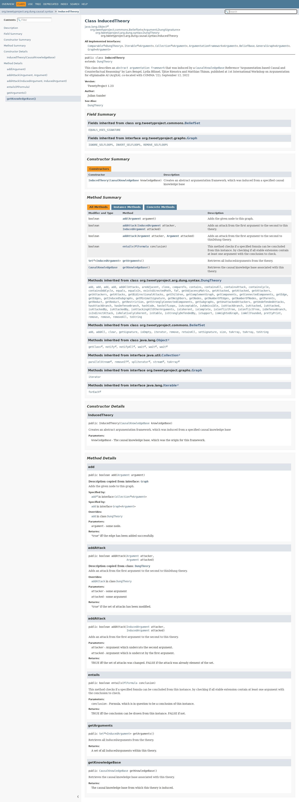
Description (11, 27)
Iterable (131, 45)
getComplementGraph (200, 294)
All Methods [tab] (98, 207)
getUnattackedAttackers (233, 301)
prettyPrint (272, 313)
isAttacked (253, 305)
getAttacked (220, 290)
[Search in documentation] (261, 12)
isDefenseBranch (273, 309)
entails (128, 246)
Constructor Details (16, 51)
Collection (162, 45)
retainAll (188, 331)
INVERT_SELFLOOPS (128, 144)
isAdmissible (209, 305)
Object (161, 340)
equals (120, 290)
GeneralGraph (265, 45)
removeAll (120, 316)
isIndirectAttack (100, 313)
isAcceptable (187, 305)
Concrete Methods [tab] (160, 207)
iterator (160, 331)
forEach (93, 391)
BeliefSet (192, 123)
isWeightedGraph (226, 313)
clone (165, 287)
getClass (94, 346)
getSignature (128, 331)
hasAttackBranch (99, 305)
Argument (150, 29)
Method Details (13, 63)
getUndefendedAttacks (268, 301)
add (125, 218)
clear (112, 331)
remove (93, 316)
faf (176, 290)
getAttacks (117, 294)
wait (141, 346)
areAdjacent (150, 287)
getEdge (281, 294)
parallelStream (99, 361)
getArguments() (16, 92)
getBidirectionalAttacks (145, 294)
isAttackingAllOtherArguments (152, 309)
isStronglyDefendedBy (180, 313)
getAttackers (261, 290)
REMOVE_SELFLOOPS (155, 144)
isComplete (203, 309)
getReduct (95, 301)
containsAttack (235, 287)
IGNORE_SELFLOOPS (100, 144)
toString (136, 316)
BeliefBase (247, 45)
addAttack (129, 225)
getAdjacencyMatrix (195, 290)
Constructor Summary (17, 39)
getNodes (195, 298)
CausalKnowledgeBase (124, 180)
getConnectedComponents (256, 294)
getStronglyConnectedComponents (169, 301)
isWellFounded (251, 313)
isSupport (205, 313)
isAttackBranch (232, 305)
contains (195, 287)
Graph (91, 49)
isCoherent (184, 309)
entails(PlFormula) (18, 87)
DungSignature (168, 29)
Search (74, 4)
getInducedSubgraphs (118, 298)
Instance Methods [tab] (127, 207)
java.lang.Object (96, 26)
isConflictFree (224, 309)
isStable (156, 313)
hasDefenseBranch (126, 305)
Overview (8, 4)
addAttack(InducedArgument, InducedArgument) (37, 81)
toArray (234, 331)
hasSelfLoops (166, 305)
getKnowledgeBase (135, 267)
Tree (38, 4)
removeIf (121, 361)
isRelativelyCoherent (131, 313)
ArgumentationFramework (206, 45)
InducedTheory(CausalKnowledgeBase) (31, 57)
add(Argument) (16, 69)
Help (85, 4)
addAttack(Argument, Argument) (27, 75)
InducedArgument (149, 225)
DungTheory (113, 45)
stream (157, 361)
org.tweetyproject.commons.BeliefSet (115, 29)
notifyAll (126, 346)
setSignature (207, 331)
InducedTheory (68, 11)
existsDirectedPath (157, 290)
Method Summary (15, 45)
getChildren (174, 294)
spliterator (140, 361)
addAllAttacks (129, 287)
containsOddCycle (100, 290)
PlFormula (142, 246)
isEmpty (145, 331)
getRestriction (132, 301)
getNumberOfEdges (216, 298)
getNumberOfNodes (244, 298)
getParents (267, 298)
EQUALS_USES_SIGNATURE (104, 129)
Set (90, 260)
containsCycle (258, 287)
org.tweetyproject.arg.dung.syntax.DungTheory (127, 32)
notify (110, 346)
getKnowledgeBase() (21, 98)
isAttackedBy (97, 309)
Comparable (95, 45)
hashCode (148, 305)
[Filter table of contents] (34, 20)
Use (30, 4)
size (223, 331)
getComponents (226, 294)
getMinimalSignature (150, 298)
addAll (100, 331)
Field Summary (13, 33)
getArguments (132, 260)
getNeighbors (177, 298)
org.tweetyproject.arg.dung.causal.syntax (27, 11)
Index (64, 4)
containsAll (212, 287)
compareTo (179, 287)
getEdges (94, 298)
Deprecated (50, 4)
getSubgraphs (204, 301)
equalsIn (134, 290)
